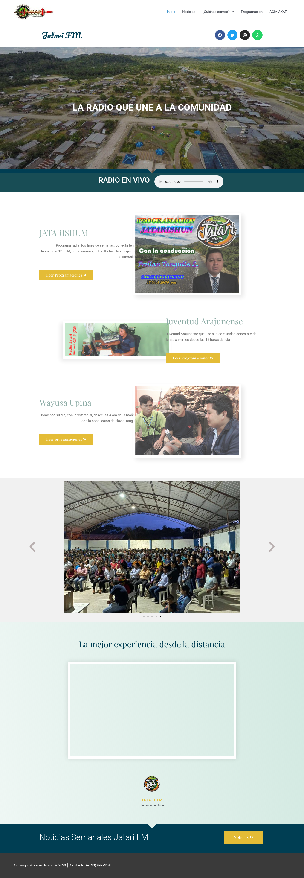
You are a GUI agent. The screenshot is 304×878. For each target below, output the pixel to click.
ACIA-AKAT (278, 12)
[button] (32, 547)
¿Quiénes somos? (216, 12)
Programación (252, 12)
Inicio (171, 12)
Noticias (188, 12)
